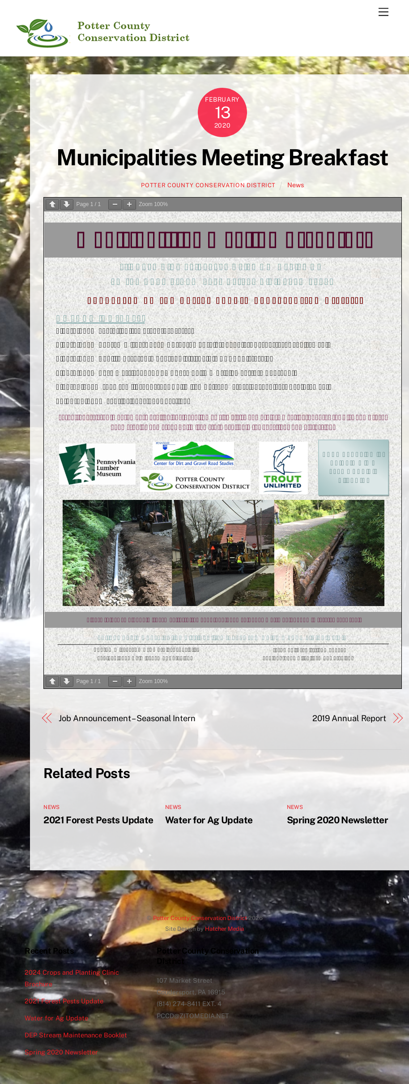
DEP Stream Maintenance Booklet (76, 1035)
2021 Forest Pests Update (98, 820)
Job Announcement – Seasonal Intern (127, 718)
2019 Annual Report (349, 718)
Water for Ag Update (208, 820)
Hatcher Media (224, 928)
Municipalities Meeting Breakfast (222, 157)
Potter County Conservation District (208, 185)
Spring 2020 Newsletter (337, 820)
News (295, 185)
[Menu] (383, 12)
